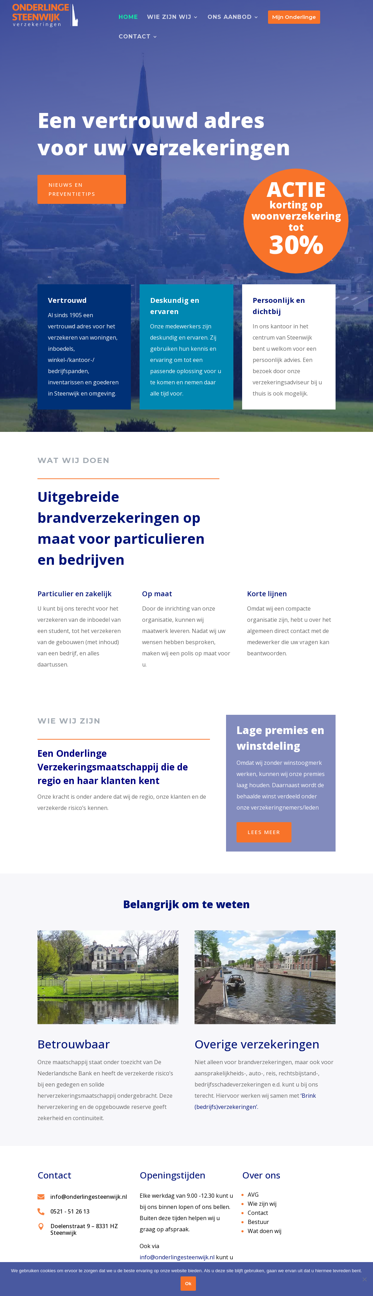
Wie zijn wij (262, 1204)
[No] (364, 1279)
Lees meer (264, 831)
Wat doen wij (264, 1231)
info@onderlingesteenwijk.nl (177, 1257)
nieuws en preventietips (72, 189)
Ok (188, 1283)
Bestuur (258, 1222)
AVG (253, 1194)
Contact (258, 1213)
